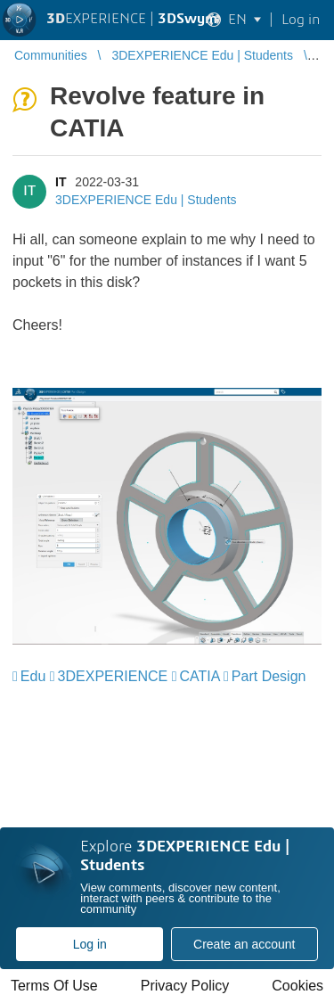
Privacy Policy (185, 985)
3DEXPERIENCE (113, 676)
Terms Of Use (54, 985)
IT (60, 182)
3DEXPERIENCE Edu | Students (146, 200)
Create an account (244, 944)
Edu (32, 676)
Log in (90, 944)
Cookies (297, 985)
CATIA (200, 676)
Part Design (269, 676)
